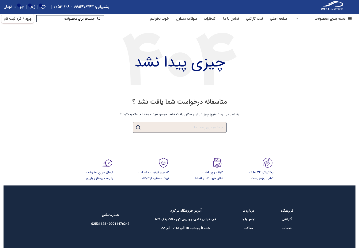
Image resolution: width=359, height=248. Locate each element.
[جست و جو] (70, 18)
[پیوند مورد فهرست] (287, 210)
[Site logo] (332, 6)
